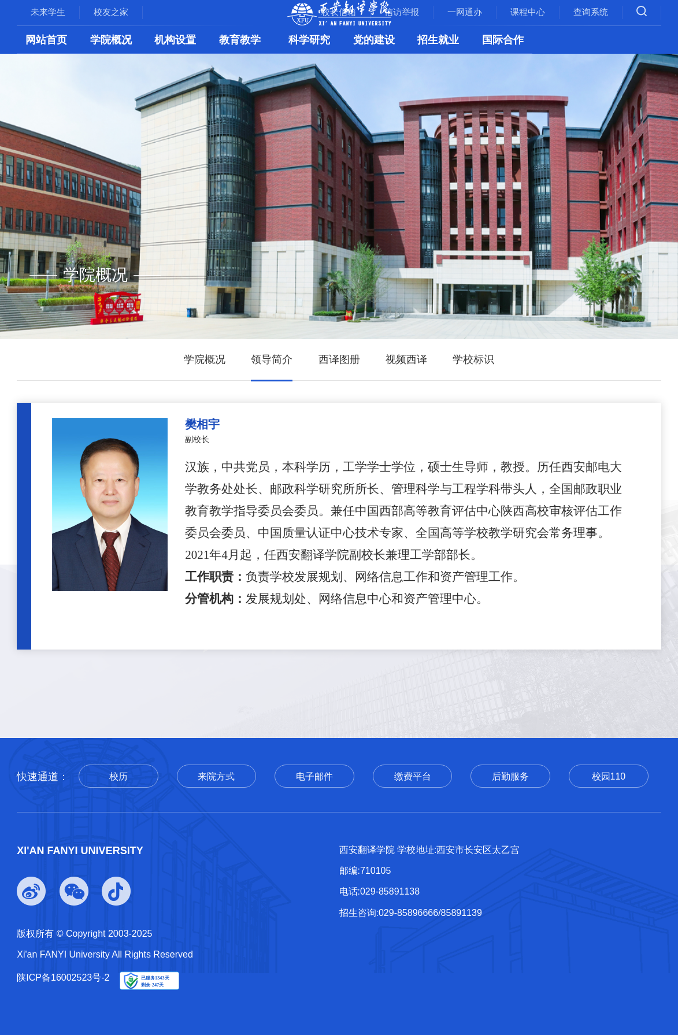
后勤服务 (510, 776)
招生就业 (438, 40)
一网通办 (464, 12)
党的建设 (374, 40)
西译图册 (339, 359)
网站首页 (46, 40)
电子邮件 (314, 776)
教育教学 (240, 40)
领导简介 (271, 359)
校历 (118, 776)
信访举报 (401, 12)
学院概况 (111, 40)
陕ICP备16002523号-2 (63, 977)
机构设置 (175, 40)
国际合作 (503, 40)
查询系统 (590, 12)
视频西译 (406, 359)
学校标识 (473, 359)
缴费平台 (412, 776)
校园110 (609, 776)
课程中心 (527, 12)
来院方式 (216, 776)
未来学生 (48, 12)
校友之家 (111, 12)
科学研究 (309, 40)
